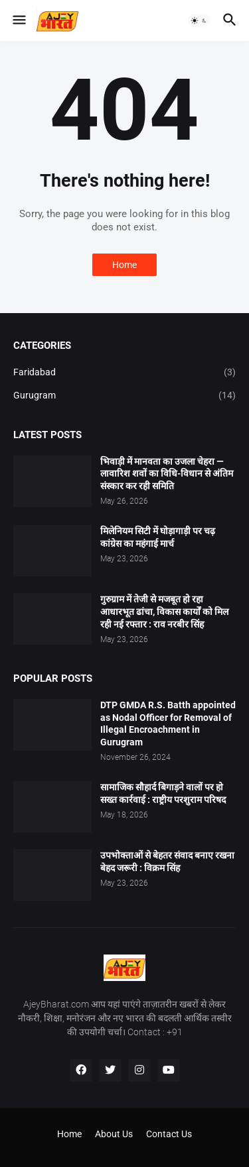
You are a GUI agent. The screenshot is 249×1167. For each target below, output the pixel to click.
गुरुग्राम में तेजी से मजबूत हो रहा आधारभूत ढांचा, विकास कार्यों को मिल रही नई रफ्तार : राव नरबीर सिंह (164, 612)
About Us (114, 1134)
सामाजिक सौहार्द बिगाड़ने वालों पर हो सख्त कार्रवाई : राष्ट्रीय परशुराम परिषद (163, 793)
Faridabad (124, 372)
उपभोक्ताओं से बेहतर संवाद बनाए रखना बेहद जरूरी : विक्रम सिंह (167, 861)
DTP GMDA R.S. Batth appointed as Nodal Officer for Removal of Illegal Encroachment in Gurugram (168, 724)
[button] (18, 20)
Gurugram (124, 395)
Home (124, 264)
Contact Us (169, 1134)
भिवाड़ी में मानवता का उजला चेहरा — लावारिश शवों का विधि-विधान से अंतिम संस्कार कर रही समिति (166, 474)
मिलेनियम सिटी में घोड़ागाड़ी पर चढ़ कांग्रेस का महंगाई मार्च (157, 537)
